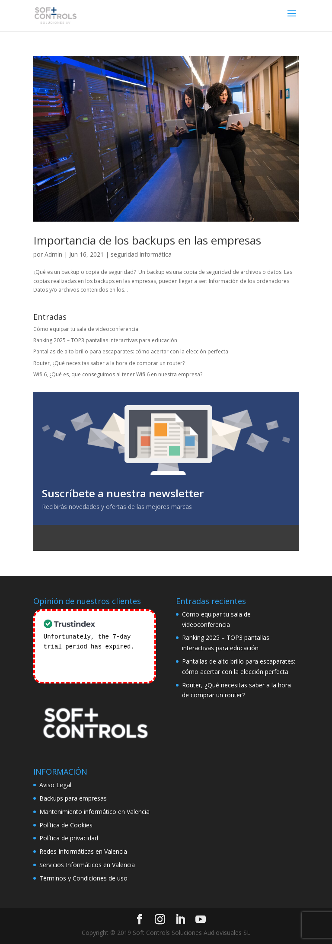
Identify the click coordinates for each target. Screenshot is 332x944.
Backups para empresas (73, 798)
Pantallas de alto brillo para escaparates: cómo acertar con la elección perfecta (130, 351)
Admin (53, 254)
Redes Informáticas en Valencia (83, 851)
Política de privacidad (68, 838)
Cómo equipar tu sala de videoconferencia (85, 329)
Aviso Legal (55, 785)
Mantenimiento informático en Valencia (94, 811)
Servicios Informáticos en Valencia (87, 865)
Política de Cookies (66, 825)
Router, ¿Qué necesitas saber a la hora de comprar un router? (109, 363)
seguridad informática (141, 254)
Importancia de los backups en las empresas (147, 240)
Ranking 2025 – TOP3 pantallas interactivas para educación (105, 340)
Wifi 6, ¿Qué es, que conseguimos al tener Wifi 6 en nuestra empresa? (117, 374)
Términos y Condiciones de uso (83, 878)
